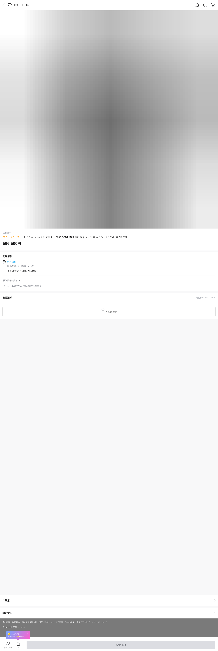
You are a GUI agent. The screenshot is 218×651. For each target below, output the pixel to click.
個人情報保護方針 (29, 622)
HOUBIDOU (21, 5)
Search (205, 5)
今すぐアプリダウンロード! (88, 622)
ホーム (104, 622)
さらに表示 (111, 312)
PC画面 (59, 622)
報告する (109, 613)
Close (27, 634)
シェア (18, 647)
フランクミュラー (12, 237)
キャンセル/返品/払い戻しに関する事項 (21, 286)
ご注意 (109, 600)
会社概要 (6, 622)
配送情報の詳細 (10, 280)
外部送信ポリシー (46, 622)
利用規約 (16, 622)
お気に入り (7, 647)
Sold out (120, 646)
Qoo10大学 (69, 622)
